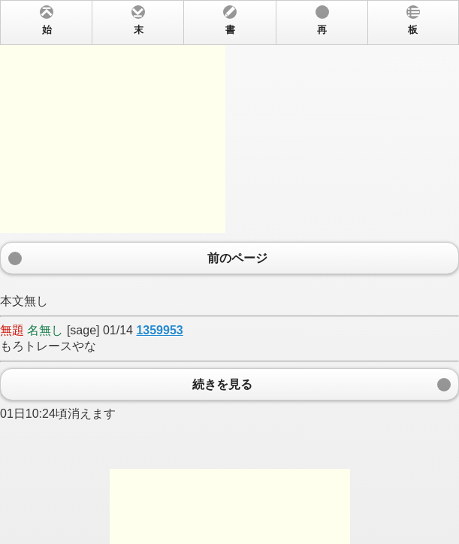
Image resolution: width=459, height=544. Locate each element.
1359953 (159, 330)
